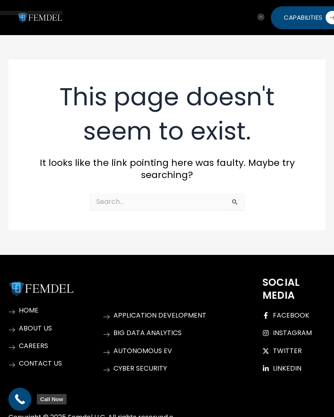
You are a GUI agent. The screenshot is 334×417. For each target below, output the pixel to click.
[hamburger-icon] (261, 17)
